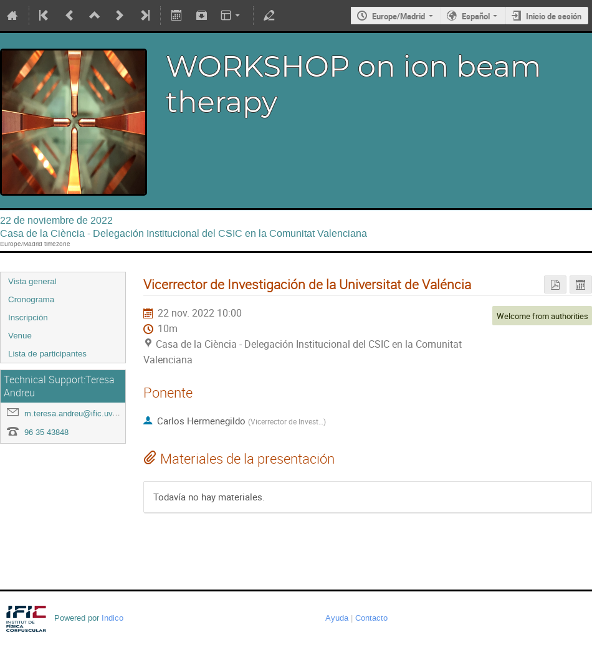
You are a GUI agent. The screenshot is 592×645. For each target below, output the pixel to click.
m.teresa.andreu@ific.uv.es (73, 413)
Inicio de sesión (553, 16)
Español (476, 16)
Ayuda (336, 618)
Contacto (371, 618)
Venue (20, 335)
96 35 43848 (46, 432)
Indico (112, 618)
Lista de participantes (47, 353)
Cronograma (31, 299)
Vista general (32, 281)
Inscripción (28, 317)
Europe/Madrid (398, 16)
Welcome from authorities (542, 316)
